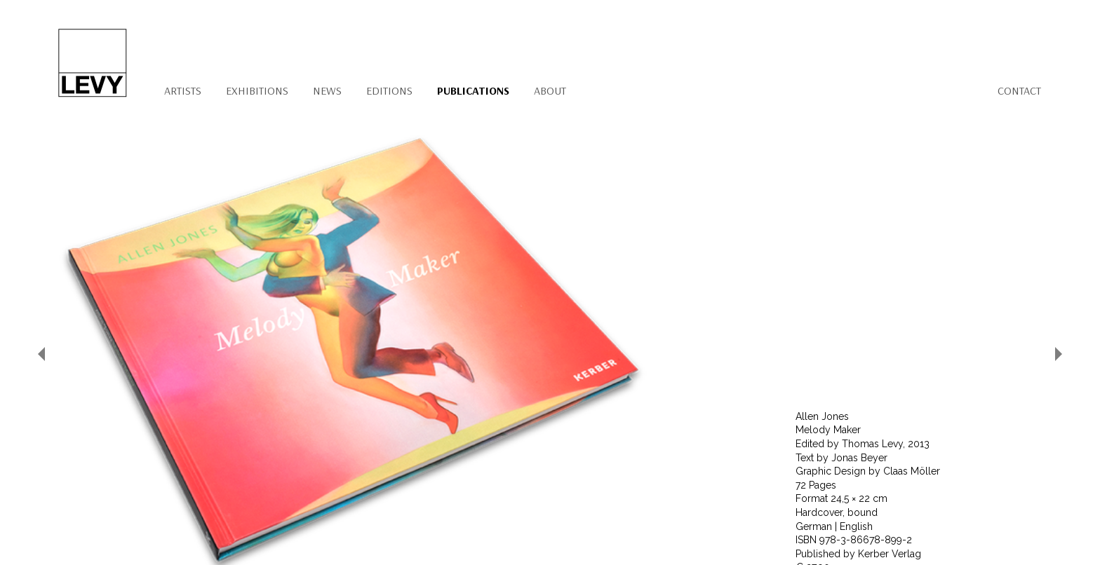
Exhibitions (257, 90)
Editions (389, 90)
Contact (1019, 90)
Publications (473, 90)
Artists (182, 90)
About (550, 90)
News (327, 90)
